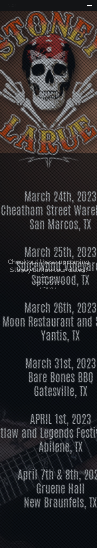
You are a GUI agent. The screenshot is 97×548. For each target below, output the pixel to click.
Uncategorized (54, 282)
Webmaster (50, 288)
